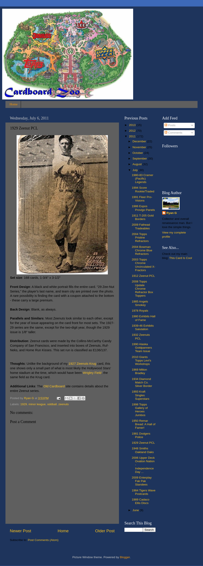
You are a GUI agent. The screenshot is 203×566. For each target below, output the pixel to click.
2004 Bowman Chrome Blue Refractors (142, 250)
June (136, 510)
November (139, 147)
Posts (170, 125)
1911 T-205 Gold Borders (143, 217)
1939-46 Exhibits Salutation (143, 327)
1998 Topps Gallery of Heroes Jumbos (140, 410)
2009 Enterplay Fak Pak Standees (142, 481)
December (139, 141)
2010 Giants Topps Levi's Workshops (141, 360)
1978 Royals (140, 310)
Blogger (125, 557)
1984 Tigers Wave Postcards (143, 492)
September (140, 158)
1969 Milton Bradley (139, 371)
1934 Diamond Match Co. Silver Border (142, 382)
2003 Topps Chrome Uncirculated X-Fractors (143, 265)
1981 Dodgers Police (141, 435)
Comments (173, 132)
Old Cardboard (54, 386)
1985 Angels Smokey (140, 303)
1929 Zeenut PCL (143, 442)
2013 (132, 125)
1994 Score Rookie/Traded (143, 189)
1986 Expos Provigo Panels (143, 208)
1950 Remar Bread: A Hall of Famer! (143, 424)
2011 (132, 136)
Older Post (105, 531)
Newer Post (20, 531)
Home (14, 104)
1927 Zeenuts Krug (82, 363)
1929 (23, 404)
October (138, 153)
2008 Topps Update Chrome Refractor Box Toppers (142, 288)
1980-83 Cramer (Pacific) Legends (142, 178)
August (137, 164)
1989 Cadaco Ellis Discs (140, 501)
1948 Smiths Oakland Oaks (143, 450)
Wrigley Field (92, 373)
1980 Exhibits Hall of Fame (143, 318)
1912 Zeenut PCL (143, 275)
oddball (52, 404)
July (135, 170)
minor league (37, 404)
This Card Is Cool (180, 258)
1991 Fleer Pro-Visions (142, 198)
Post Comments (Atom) (43, 540)
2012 (132, 130)
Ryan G (172, 213)
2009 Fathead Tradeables (141, 226)
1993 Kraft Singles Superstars (140, 395)
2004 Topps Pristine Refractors (140, 237)
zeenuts (63, 404)
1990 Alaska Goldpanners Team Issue (142, 348)
